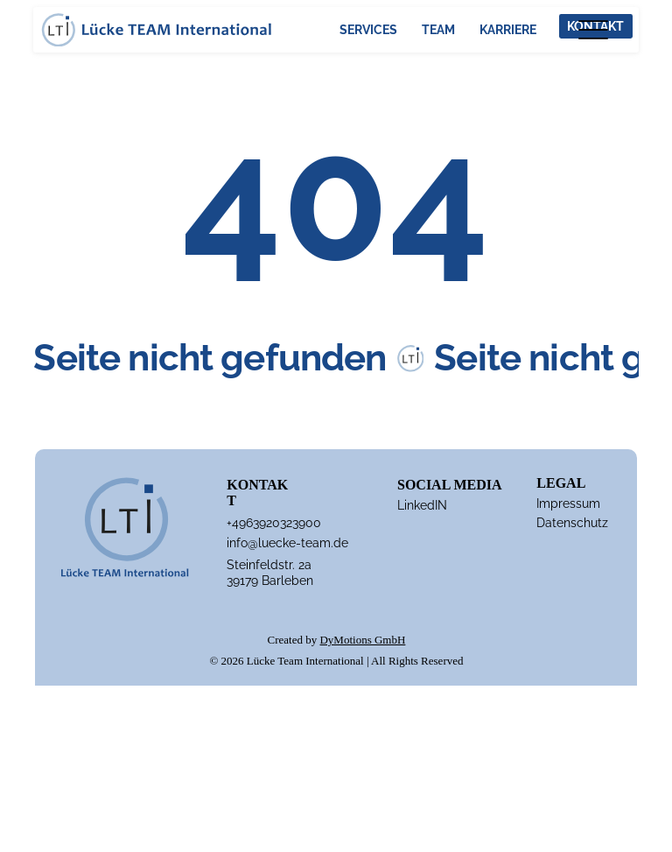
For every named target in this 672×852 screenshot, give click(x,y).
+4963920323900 (274, 523)
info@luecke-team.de (287, 543)
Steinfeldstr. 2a (269, 565)
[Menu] (593, 29)
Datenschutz (572, 523)
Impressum (568, 503)
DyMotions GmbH (362, 639)
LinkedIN (422, 505)
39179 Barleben (270, 581)
